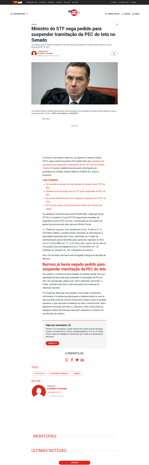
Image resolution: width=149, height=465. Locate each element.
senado (77, 372)
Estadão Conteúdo (45, 53)
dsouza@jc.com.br (54, 391)
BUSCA (113, 2)
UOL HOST (42, 2)
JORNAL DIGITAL (112, 14)
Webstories (45, 435)
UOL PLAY (67, 2)
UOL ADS (75, 2)
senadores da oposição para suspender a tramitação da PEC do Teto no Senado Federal (74, 164)
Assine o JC (52, 342)
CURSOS (59, 2)
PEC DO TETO (39, 372)
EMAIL (133, 2)
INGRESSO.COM (31, 2)
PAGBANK (51, 2)
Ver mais (74, 462)
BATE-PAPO (123, 2)
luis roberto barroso (59, 372)
